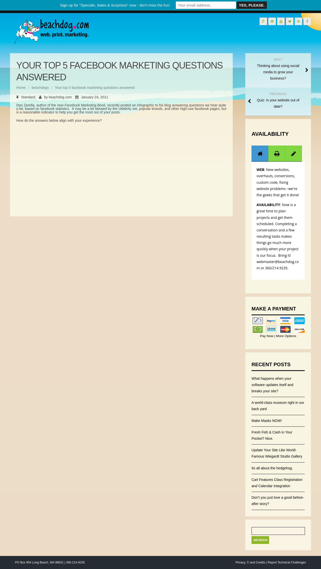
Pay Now (267, 336)
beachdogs (40, 88)
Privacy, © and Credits (250, 562)
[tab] (260, 153)
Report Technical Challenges (287, 562)
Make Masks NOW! (267, 421)
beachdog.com (60, 97)
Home (21, 88)
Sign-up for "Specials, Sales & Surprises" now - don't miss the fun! (115, 5)
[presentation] (260, 154)
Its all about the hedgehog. (272, 468)
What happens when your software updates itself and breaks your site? (272, 384)
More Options (285, 336)
